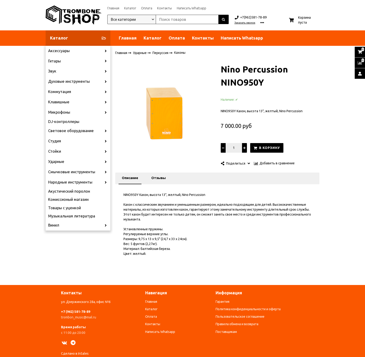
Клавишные (58, 102)
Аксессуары (59, 51)
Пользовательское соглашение (240, 316)
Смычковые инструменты (71, 172)
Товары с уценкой (64, 208)
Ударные (56, 161)
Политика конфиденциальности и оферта (248, 309)
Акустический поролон (69, 191)
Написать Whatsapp (191, 8)
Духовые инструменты (69, 81)
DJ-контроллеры (63, 121)
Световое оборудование (71, 131)
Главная (113, 8)
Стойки (54, 151)
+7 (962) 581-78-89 (75, 312)
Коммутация (59, 92)
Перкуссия (160, 52)
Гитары (54, 61)
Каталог (130, 8)
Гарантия (222, 301)
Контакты (164, 8)
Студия (54, 141)
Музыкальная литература (71, 216)
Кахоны (179, 52)
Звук (52, 71)
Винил (53, 225)
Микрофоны (59, 112)
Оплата (146, 8)
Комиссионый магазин (68, 199)
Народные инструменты (70, 182)
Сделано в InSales (75, 353)
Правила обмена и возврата (237, 324)
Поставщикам (226, 332)
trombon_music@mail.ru (78, 317)
